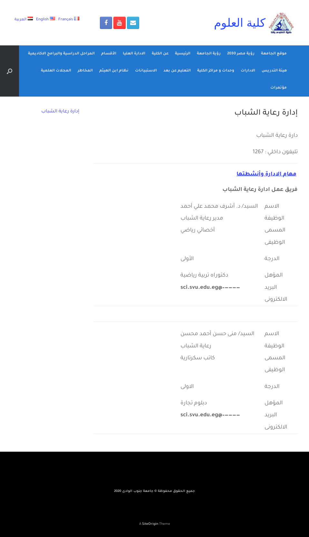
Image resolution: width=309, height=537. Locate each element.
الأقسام (108, 54)
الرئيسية (182, 54)
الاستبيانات (146, 71)
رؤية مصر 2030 (241, 54)
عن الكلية (160, 54)
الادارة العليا (134, 54)
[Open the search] (9, 71)
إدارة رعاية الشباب (60, 111)
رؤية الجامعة (209, 54)
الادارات (248, 71)
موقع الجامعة (274, 54)
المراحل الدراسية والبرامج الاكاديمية (61, 54)
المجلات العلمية (56, 71)
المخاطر (85, 71)
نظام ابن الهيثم (114, 71)
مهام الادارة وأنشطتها (266, 175)
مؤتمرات (278, 88)
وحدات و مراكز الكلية (215, 71)
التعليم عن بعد (177, 71)
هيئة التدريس (274, 71)
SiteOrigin (150, 524)
